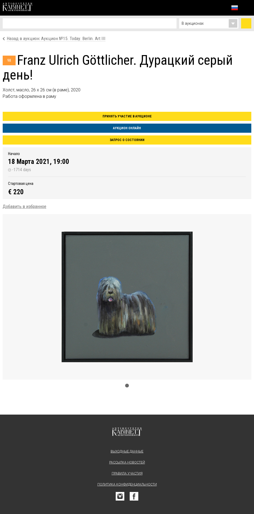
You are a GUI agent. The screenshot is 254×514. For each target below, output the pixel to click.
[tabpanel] (127, 297)
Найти (246, 23)
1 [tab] (127, 385)
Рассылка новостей (127, 462)
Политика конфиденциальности (127, 484)
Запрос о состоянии (127, 140)
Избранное (223, 8)
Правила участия (127, 473)
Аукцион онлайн (127, 128)
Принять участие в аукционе (127, 116)
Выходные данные (127, 451)
